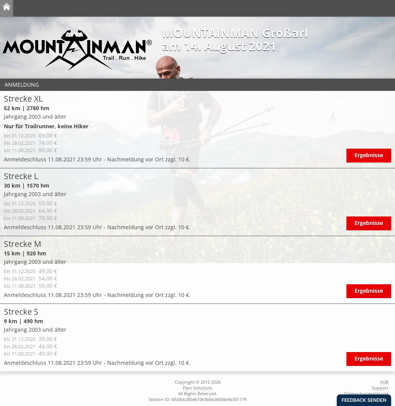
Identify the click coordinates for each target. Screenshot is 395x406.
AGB (384, 382)
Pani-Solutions (197, 388)
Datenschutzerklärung (366, 393)
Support (380, 388)
